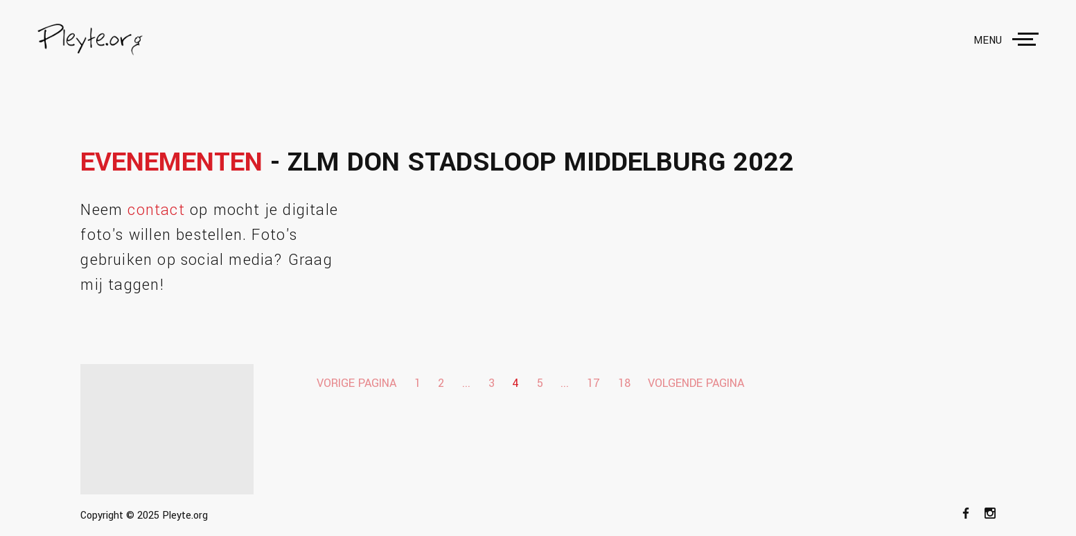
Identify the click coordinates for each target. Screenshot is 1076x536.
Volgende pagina (696, 383)
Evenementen (171, 162)
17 (593, 383)
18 (624, 383)
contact (155, 210)
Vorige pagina (356, 383)
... (466, 383)
